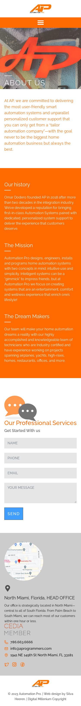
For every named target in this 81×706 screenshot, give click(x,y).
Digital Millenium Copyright (47, 699)
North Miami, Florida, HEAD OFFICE (39, 597)
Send (14, 513)
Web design (52, 694)
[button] (40, 22)
